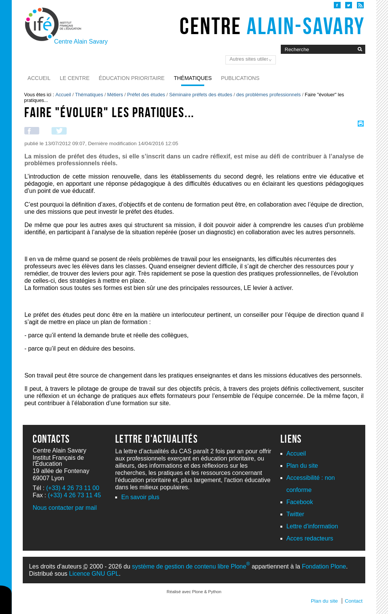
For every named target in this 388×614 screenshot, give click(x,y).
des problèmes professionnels (268, 94)
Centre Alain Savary (81, 41)
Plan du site (302, 465)
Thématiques (193, 78)
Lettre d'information (312, 526)
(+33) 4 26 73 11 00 (72, 488)
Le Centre (75, 78)
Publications (240, 78)
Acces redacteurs (309, 538)
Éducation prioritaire (132, 78)
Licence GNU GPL (94, 573)
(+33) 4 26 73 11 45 (74, 495)
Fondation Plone (324, 566)
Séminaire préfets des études (200, 94)
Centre (272, 26)
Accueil (39, 78)
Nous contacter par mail (65, 507)
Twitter (295, 514)
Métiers (115, 94)
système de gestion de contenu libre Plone (191, 566)
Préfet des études (146, 94)
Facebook (299, 502)
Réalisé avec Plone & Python (194, 591)
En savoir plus (140, 497)
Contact (354, 601)
